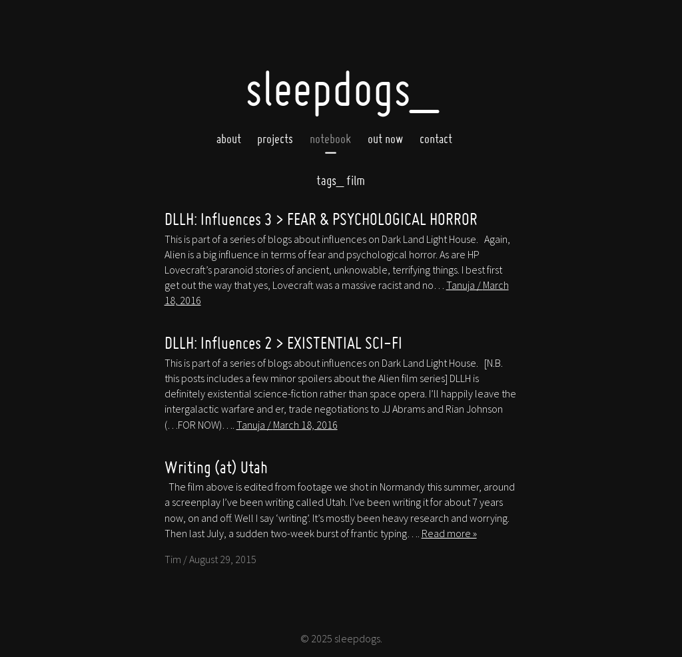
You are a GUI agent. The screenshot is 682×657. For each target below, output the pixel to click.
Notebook (330, 138)
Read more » (449, 533)
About (228, 138)
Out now (385, 138)
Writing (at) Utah (216, 467)
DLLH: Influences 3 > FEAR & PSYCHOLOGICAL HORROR (321, 218)
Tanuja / (287, 424)
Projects (275, 138)
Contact (436, 138)
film (340, 180)
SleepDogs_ (341, 88)
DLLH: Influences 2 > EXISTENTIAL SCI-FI (283, 342)
